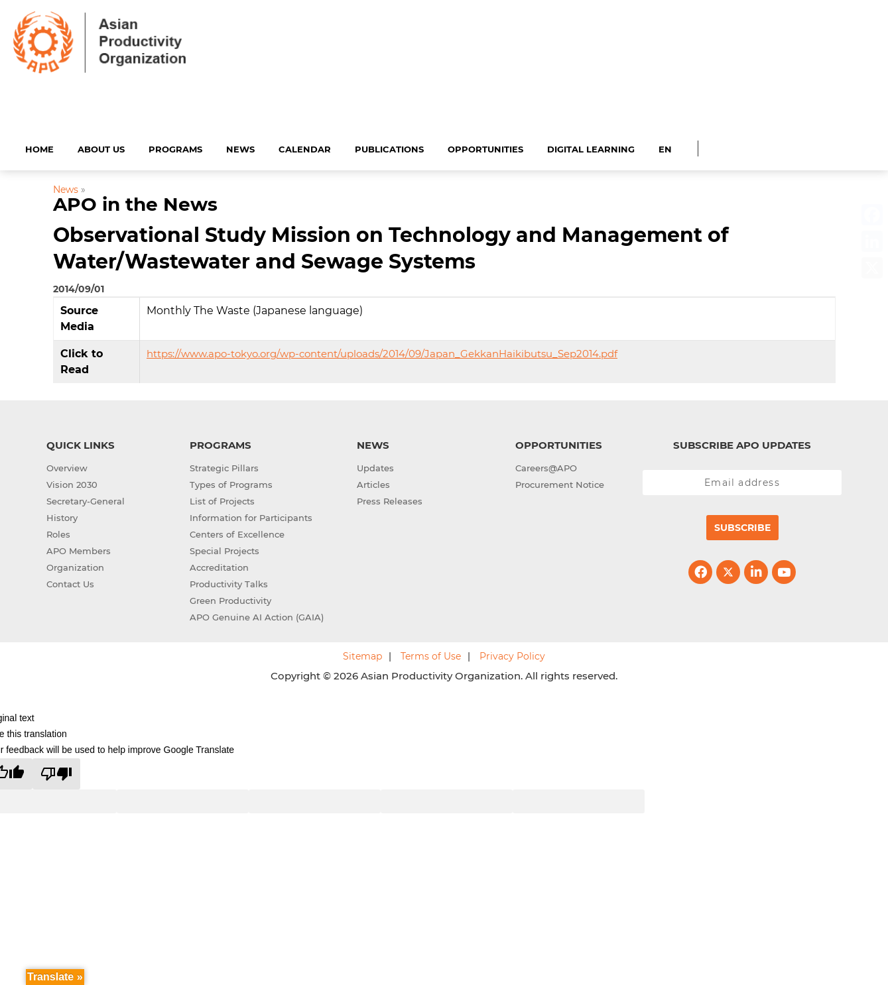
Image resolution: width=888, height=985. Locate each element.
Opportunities (485, 147)
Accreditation (219, 565)
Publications (389, 147)
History (62, 515)
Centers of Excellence (237, 532)
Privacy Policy (512, 654)
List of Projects (222, 499)
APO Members (78, 549)
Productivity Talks (229, 582)
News (240, 147)
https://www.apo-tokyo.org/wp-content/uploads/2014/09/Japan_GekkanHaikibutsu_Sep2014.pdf (382, 351)
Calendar (305, 147)
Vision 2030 (71, 482)
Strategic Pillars (224, 466)
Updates (375, 466)
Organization (75, 565)
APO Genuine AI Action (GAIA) (257, 615)
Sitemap (362, 654)
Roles (58, 532)
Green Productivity (230, 598)
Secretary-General (85, 499)
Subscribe (742, 526)
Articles (373, 482)
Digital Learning (591, 147)
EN (665, 147)
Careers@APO (546, 466)
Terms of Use (431, 654)
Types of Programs (231, 482)
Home (39, 147)
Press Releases (389, 499)
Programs (175, 147)
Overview (67, 466)
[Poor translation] (56, 771)
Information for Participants (251, 515)
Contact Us (70, 582)
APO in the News (135, 203)
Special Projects (224, 549)
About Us (101, 147)
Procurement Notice (559, 482)
